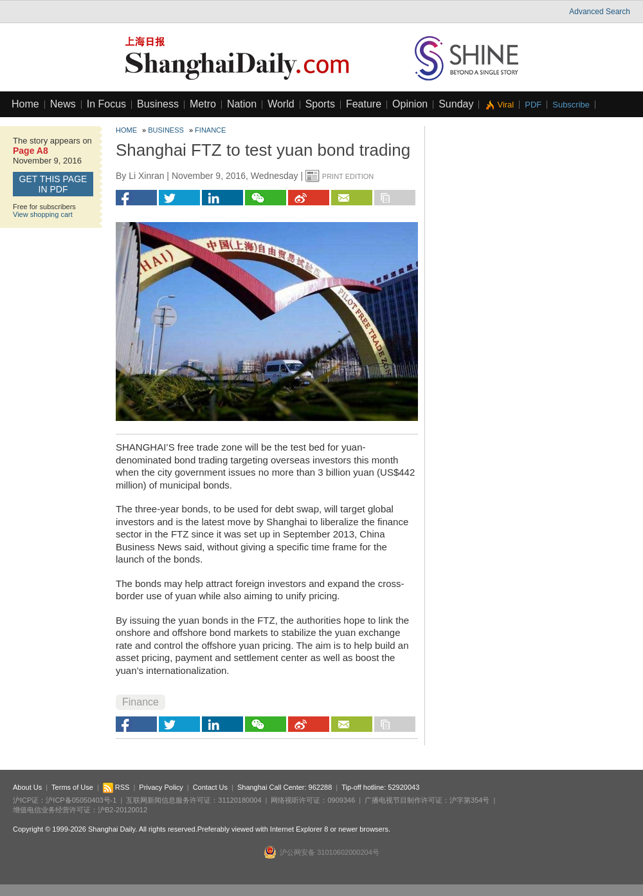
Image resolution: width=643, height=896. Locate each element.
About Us (27, 787)
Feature (363, 103)
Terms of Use (72, 787)
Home (25, 103)
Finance (210, 130)
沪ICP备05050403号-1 (81, 800)
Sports (320, 103)
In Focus (106, 103)
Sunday (456, 103)
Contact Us (210, 787)
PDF (533, 104)
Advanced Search (599, 11)
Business (158, 103)
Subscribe (571, 104)
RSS (116, 787)
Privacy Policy (161, 787)
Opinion (410, 103)
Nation (242, 103)
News (63, 103)
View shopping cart (43, 214)
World (280, 103)
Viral (505, 104)
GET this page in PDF (53, 184)
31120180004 (239, 800)
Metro (203, 103)
